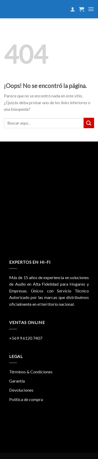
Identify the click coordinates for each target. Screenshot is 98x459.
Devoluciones (21, 389)
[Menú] (91, 9)
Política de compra (26, 399)
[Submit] (89, 123)
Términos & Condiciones (31, 371)
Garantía (17, 380)
